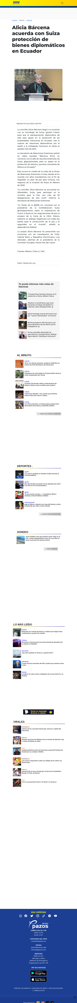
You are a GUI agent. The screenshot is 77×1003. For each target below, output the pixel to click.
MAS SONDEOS (51, 549)
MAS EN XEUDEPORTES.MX (50, 514)
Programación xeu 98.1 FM (38, 963)
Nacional (29, 20)
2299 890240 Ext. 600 (38, 947)
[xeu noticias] (16, 3)
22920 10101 (38, 935)
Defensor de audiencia (22, 988)
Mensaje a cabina (38, 958)
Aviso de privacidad (56, 988)
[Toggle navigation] (62, 3)
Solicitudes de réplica (39, 988)
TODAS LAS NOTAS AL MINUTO (48, 414)
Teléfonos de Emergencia (38, 960)
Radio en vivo (38, 956)
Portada (14, 20)
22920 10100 (38, 933)
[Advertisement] (37, 439)
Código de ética (39, 990)
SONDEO (22, 532)
